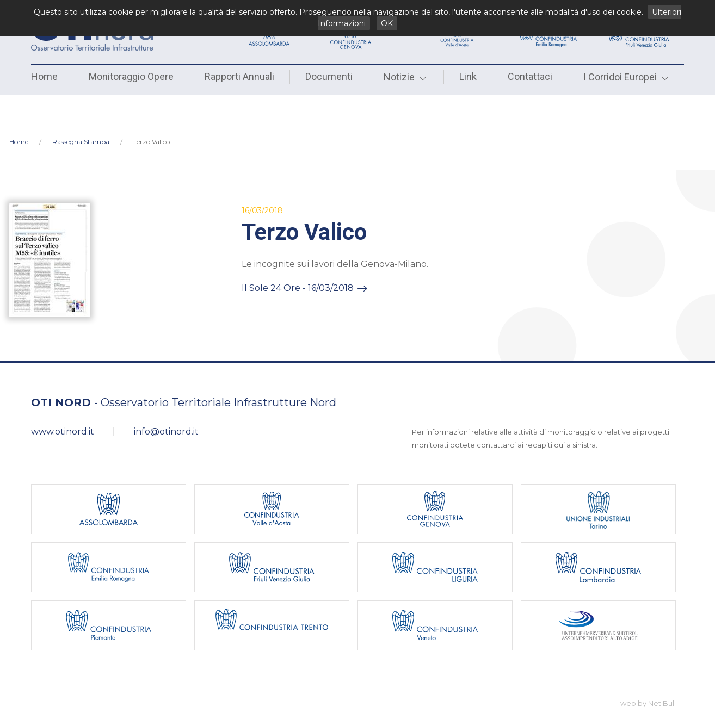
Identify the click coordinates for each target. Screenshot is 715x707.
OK (387, 23)
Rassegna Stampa (80, 106)
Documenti (329, 76)
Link (468, 76)
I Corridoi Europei (626, 77)
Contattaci (530, 76)
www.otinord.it (62, 396)
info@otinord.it (166, 396)
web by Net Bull (648, 667)
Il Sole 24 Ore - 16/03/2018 (298, 252)
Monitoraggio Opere (131, 76)
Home (44, 76)
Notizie (406, 77)
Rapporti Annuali (239, 76)
